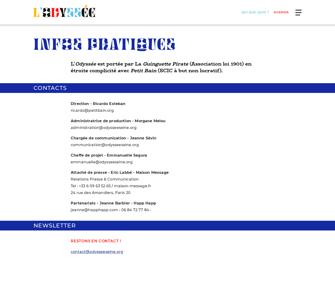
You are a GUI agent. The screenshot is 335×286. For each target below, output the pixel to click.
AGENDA (281, 12)
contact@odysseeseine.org (97, 252)
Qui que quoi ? (255, 12)
